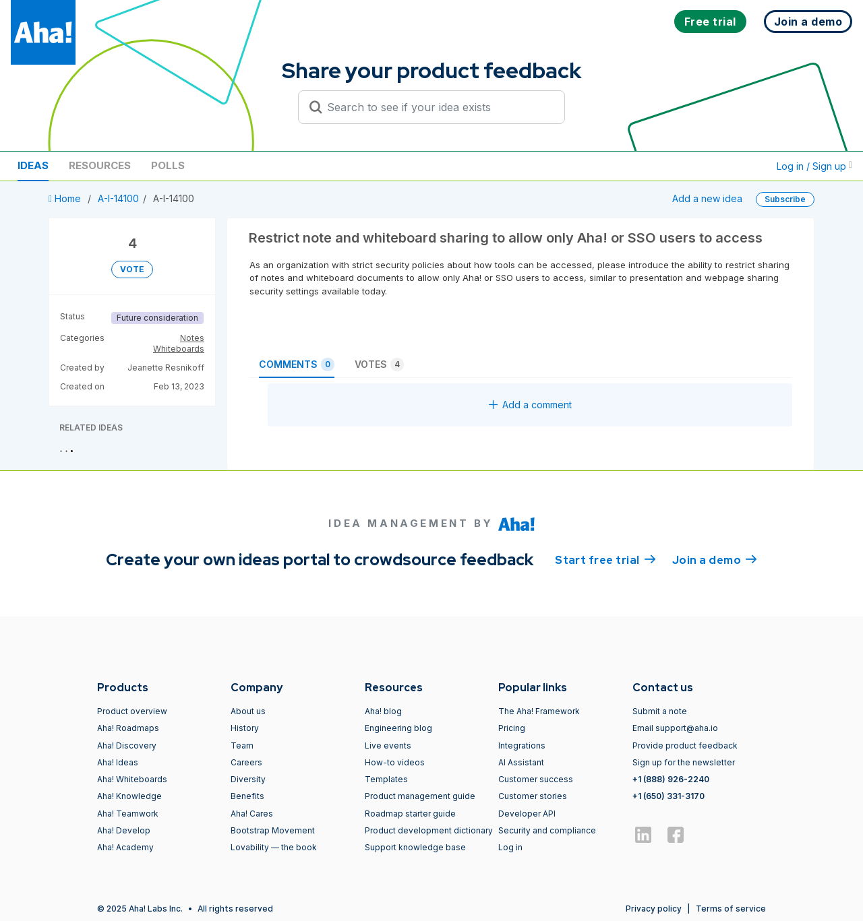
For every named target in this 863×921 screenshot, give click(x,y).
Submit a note (659, 711)
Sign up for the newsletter (683, 762)
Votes (379, 364)
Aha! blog (383, 711)
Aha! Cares (252, 813)
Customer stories (532, 796)
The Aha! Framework (539, 711)
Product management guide (420, 796)
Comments (296, 364)
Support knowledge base (415, 847)
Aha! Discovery (126, 745)
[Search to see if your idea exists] (438, 107)
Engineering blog (398, 728)
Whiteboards (178, 349)
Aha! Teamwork (127, 813)
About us (248, 711)
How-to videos (395, 762)
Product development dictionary (429, 830)
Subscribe (785, 199)
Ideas (33, 165)
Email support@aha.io (675, 728)
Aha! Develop (123, 830)
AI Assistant (521, 762)
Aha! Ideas (117, 762)
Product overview (132, 711)
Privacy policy (654, 908)
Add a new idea (707, 198)
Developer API (527, 813)
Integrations (521, 745)
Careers (246, 762)
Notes (192, 338)
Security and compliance (547, 830)
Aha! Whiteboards (132, 779)
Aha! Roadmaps (128, 728)
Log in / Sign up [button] (814, 166)
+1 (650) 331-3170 (668, 796)
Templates (386, 779)
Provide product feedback (685, 745)
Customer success (535, 779)
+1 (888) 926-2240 (670, 779)
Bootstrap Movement (273, 830)
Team (242, 745)
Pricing (511, 728)
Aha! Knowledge (129, 796)
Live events (388, 745)
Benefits (247, 796)
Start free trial (605, 559)
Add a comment (530, 404)
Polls (168, 165)
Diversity (248, 779)
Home (66, 198)
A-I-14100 (118, 198)
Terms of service (731, 908)
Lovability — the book (274, 847)
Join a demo (714, 559)
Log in (510, 847)
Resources (100, 165)
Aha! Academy (125, 847)
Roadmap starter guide (410, 813)
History (245, 728)
